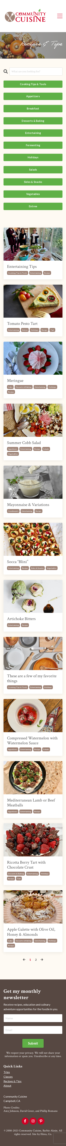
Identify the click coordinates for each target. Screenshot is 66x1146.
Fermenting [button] (33, 145)
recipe (47, 273)
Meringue (15, 380)
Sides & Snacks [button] (33, 181)
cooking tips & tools (17, 273)
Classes (8, 1076)
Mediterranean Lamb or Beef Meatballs (31, 803)
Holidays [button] (33, 157)
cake (10, 387)
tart (52, 330)
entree (25, 330)
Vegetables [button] (33, 194)
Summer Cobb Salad (24, 442)
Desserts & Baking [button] (33, 120)
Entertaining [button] (33, 132)
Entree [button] (33, 206)
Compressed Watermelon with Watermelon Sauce (32, 741)
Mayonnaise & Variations (28, 504)
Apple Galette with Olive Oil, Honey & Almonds (31, 932)
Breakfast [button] (33, 108)
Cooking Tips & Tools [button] (33, 84)
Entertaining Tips (22, 266)
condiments (13, 511)
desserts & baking (24, 387)
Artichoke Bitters (21, 618)
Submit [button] (33, 1043)
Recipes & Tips (12, 1081)
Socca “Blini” (17, 561)
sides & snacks (37, 568)
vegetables (13, 454)
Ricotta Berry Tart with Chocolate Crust (26, 865)
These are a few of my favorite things (31, 679)
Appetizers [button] (33, 96)
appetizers (12, 449)
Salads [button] (33, 169)
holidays (34, 330)
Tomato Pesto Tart (22, 323)
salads (46, 449)
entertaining (35, 273)
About (7, 1085)
